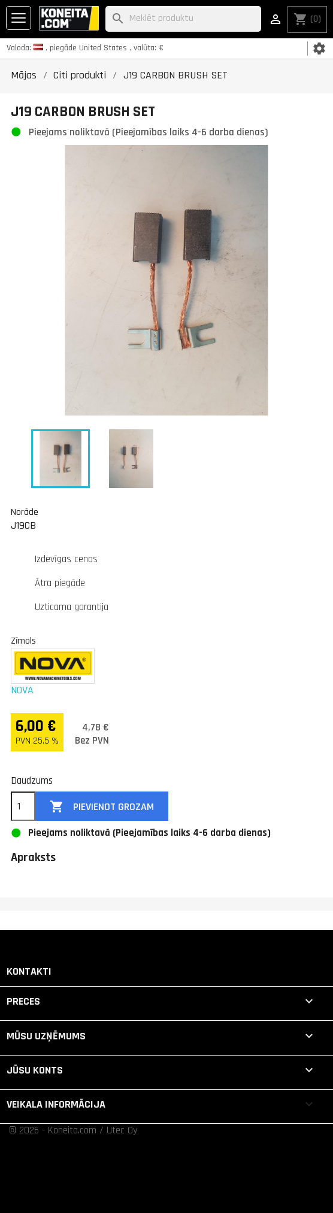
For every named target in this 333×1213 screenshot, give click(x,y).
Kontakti (29, 971)
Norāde (24, 512)
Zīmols (23, 641)
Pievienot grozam (102, 806)
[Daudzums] (23, 806)
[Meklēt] (183, 19)
